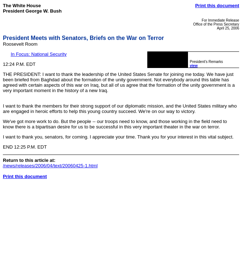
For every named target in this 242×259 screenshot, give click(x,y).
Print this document (217, 5)
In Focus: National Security (39, 54)
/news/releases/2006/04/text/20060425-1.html (50, 165)
